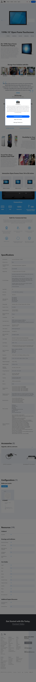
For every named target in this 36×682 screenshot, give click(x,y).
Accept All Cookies (18, 116)
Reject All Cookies (18, 119)
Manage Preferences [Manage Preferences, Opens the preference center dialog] (18, 122)
